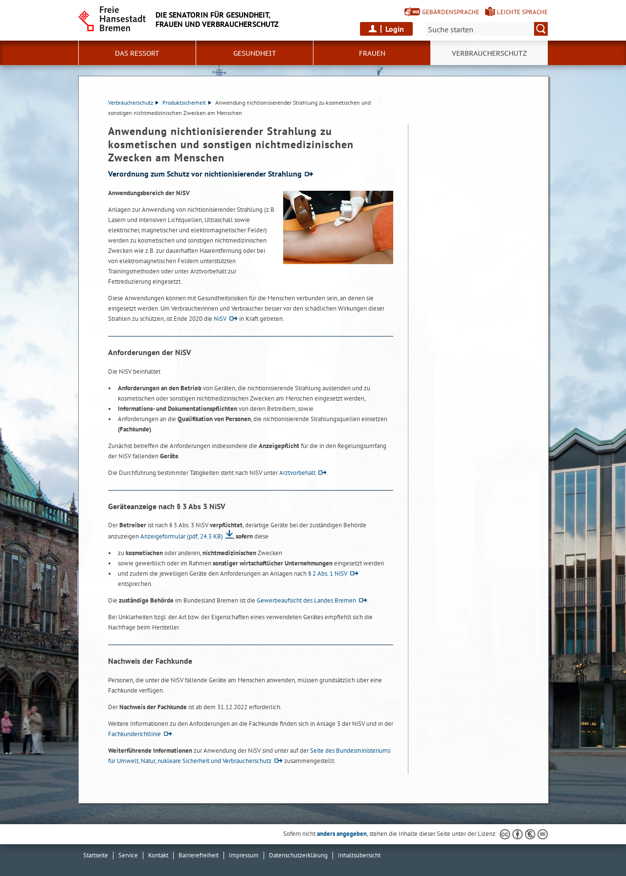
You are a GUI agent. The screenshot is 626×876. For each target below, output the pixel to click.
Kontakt (158, 855)
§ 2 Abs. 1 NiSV (327, 573)
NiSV (220, 318)
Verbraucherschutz (133, 102)
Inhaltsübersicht (359, 855)
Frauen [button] (372, 53)
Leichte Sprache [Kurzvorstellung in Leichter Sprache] (522, 12)
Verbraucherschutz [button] (489, 53)
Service (128, 855)
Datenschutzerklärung (298, 855)
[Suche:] (486, 29)
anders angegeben (342, 834)
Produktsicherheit (186, 102)
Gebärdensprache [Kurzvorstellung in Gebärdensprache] (450, 12)
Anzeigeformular (181, 536)
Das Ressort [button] (137, 53)
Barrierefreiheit (199, 855)
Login (394, 29)
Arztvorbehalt (297, 473)
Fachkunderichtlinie (134, 734)
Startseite (95, 855)
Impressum (244, 855)
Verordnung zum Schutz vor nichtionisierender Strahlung (205, 174)
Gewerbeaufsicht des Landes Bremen (306, 600)
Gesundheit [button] (254, 53)
